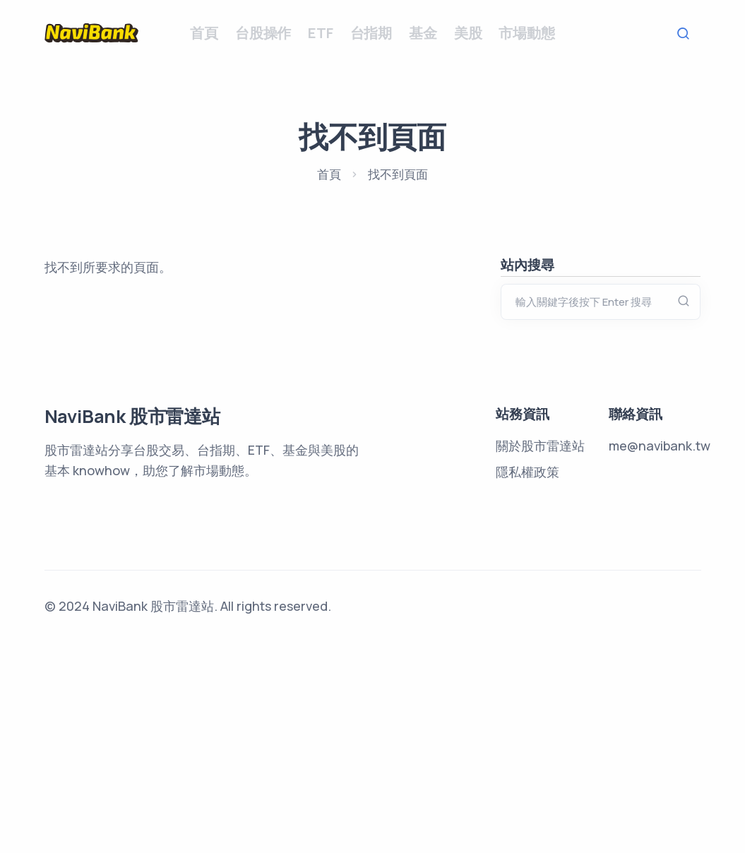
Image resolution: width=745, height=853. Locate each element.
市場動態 (526, 32)
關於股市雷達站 (540, 657)
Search (687, 33)
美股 (468, 32)
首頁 (204, 32)
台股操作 (263, 32)
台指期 (371, 32)
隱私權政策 (527, 683)
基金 (423, 32)
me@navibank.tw (659, 657)
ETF (320, 32)
